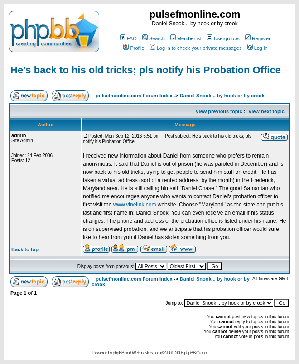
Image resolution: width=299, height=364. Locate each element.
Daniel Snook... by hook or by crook (222, 95)
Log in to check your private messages (196, 48)
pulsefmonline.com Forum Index (134, 95)
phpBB (118, 352)
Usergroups (223, 38)
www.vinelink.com (134, 204)
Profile (133, 48)
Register (257, 38)
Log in (257, 48)
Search (153, 38)
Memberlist (186, 38)
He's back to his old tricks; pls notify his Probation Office (145, 70)
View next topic (266, 111)
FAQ (128, 38)
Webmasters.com (146, 352)
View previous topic (218, 111)
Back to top (25, 249)
